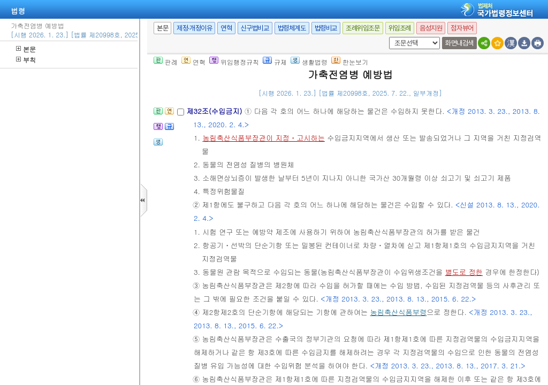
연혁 (226, 28)
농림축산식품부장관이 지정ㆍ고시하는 (263, 138)
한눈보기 (349, 61)
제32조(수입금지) (215, 111)
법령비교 (326, 28)
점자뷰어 (462, 28)
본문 (26, 48)
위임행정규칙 (234, 61)
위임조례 (400, 28)
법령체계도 (292, 28)
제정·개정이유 (194, 28)
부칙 (26, 59)
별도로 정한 (464, 272)
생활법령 (309, 61)
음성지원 (431, 28)
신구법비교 (255, 28)
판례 (166, 61)
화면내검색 (459, 43)
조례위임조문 (363, 28)
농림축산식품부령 (398, 312)
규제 (275, 61)
